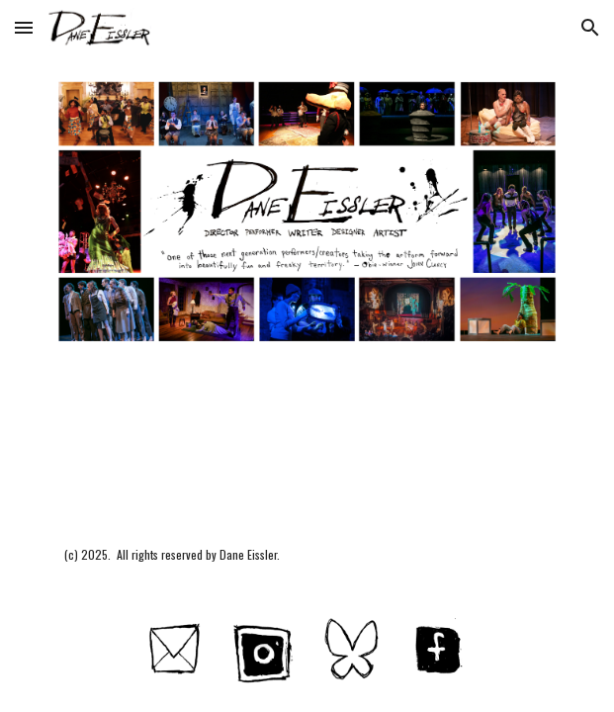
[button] (23, 27)
